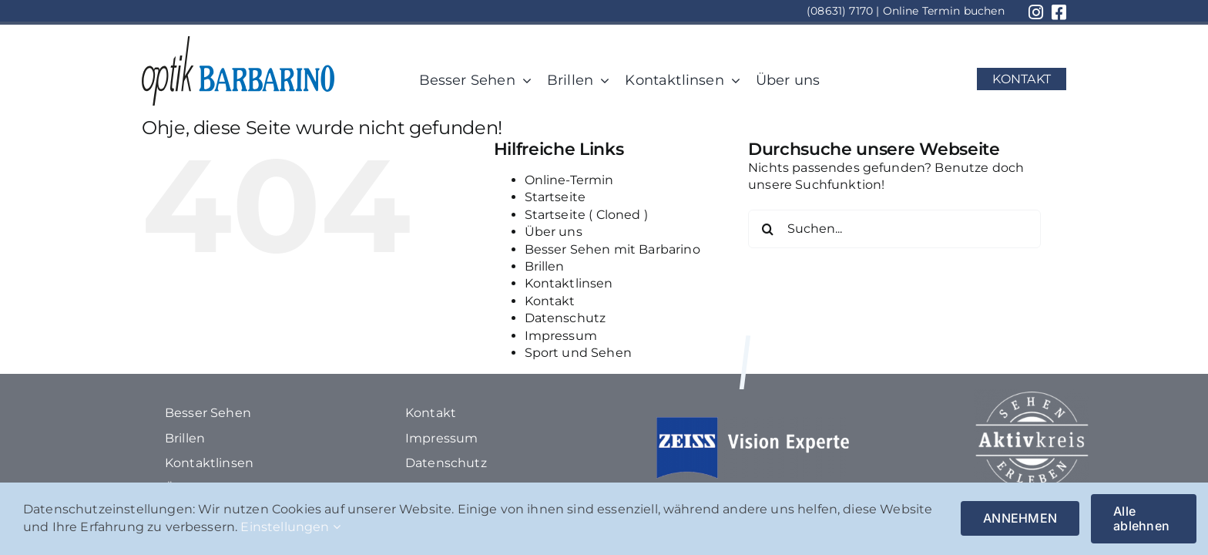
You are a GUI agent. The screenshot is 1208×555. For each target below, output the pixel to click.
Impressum (561, 335)
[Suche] (767, 229)
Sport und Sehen (578, 352)
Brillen (545, 266)
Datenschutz (565, 318)
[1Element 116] (238, 42)
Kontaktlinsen (569, 283)
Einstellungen (290, 527)
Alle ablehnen (1141, 518)
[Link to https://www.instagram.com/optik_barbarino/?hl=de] (1035, 12)
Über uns (553, 231)
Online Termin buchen (944, 11)
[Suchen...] (894, 229)
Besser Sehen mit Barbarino (612, 249)
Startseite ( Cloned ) (586, 214)
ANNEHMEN (1020, 518)
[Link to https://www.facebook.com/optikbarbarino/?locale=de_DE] (1059, 12)
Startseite (555, 197)
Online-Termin (569, 180)
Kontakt (550, 301)
